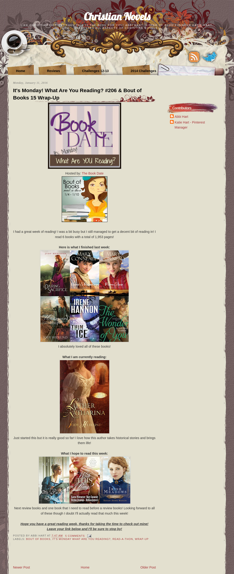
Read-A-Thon (122, 539)
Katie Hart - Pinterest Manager (190, 125)
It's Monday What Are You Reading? (81, 539)
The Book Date (93, 173)
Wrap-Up (142, 539)
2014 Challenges (143, 71)
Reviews (53, 71)
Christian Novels (117, 16)
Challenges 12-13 (95, 71)
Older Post (148, 567)
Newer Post (21, 567)
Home (20, 71)
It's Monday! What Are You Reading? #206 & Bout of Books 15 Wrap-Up (77, 94)
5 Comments (75, 535)
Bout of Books (38, 539)
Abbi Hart (181, 116)
